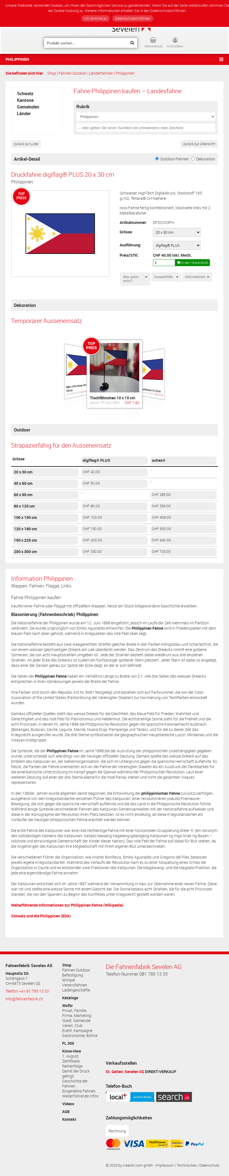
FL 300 (68, 1043)
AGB (66, 1111)
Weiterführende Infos (80, 1096)
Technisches (187, 1165)
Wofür (67, 1005)
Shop (51, 73)
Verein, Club (72, 1025)
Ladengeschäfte (76, 990)
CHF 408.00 (161, 517)
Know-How (71, 1051)
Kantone (25, 100)
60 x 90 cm (23, 494)
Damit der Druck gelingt (76, 1074)
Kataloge (70, 997)
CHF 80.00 (91, 506)
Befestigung (72, 975)
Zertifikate (71, 1061)
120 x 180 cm (25, 528)
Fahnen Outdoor (73, 73)
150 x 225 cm (25, 540)
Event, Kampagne (77, 1030)
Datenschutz (209, 1165)
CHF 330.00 (92, 551)
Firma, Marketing (76, 1015)
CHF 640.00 (161, 540)
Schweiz (25, 93)
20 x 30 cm (23, 472)
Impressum (164, 1165)
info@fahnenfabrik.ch (24, 998)
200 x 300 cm (25, 551)
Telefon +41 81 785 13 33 (27, 991)
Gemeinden (28, 107)
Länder (24, 113)
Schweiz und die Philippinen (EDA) (41, 915)
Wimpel (68, 980)
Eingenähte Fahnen (78, 1091)
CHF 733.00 (161, 551)
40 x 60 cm (23, 483)
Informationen (195, 277)
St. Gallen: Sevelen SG (125, 1071)
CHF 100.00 (92, 517)
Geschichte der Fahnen (75, 1084)
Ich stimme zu (95, 18)
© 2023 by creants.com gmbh (129, 1165)
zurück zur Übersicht (199, 144)
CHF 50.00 (91, 483)
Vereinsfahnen (74, 985)
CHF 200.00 (92, 540)
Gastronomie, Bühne (79, 1035)
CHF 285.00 (161, 494)
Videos (68, 1103)
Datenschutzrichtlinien (132, 18)
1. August (70, 1056)
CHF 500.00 (161, 528)
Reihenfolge (72, 1066)
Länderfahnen (101, 73)
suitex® (158, 460)
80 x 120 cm (24, 506)
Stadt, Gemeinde (76, 1020)
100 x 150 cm (25, 517)
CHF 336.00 (161, 506)
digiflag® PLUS (96, 460)
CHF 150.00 (92, 528)
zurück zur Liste (26, 144)
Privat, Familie (74, 1010)
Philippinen (17, 59)
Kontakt (69, 1119)
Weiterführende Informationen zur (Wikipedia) (67, 905)
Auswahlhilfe (163, 277)
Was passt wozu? (131, 279)
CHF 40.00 (91, 472)
